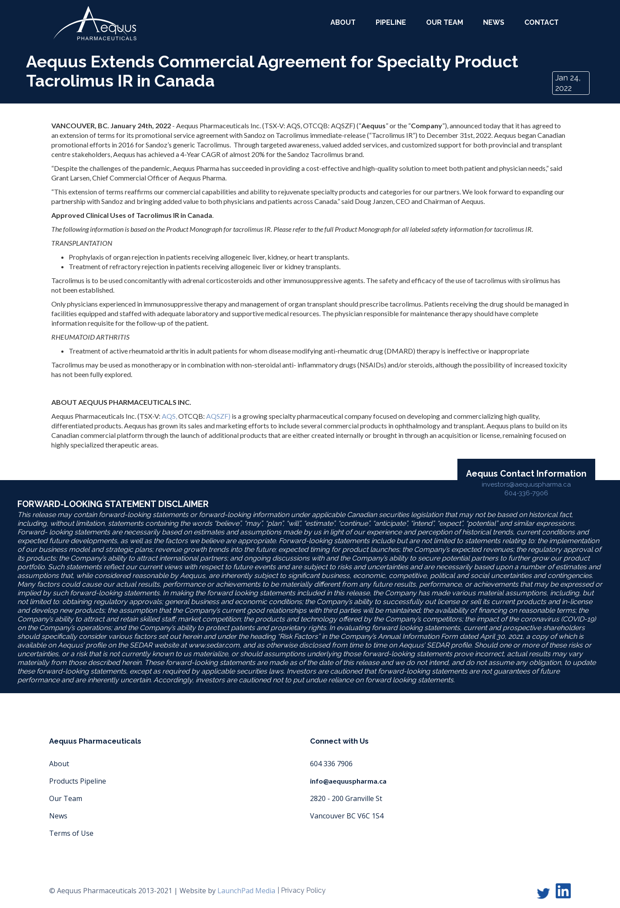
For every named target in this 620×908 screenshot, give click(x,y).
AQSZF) (217, 416)
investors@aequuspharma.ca (526, 484)
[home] (94, 23)
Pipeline (391, 22)
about (343, 22)
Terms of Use (71, 833)
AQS (169, 416)
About (59, 763)
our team (444, 22)
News (493, 22)
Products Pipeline (77, 781)
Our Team (65, 798)
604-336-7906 (526, 493)
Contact (541, 22)
